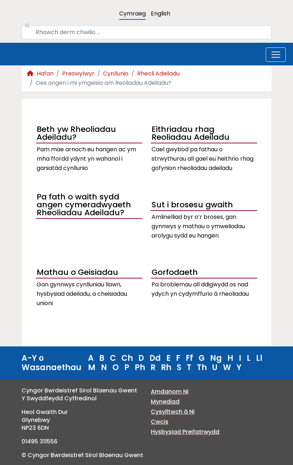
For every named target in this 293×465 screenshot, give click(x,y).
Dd (155, 358)
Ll (259, 358)
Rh (166, 367)
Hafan (40, 73)
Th (202, 367)
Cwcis (159, 422)
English (160, 13)
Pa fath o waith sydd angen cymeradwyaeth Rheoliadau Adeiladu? (84, 205)
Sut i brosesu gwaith (192, 204)
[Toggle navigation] (276, 54)
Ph (140, 367)
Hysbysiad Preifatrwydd (185, 432)
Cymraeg (132, 13)
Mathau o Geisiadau (77, 272)
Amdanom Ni (170, 391)
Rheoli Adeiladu (158, 73)
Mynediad (165, 401)
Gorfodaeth (175, 272)
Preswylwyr (78, 73)
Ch (127, 358)
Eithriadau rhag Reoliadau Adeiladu (190, 134)
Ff (189, 358)
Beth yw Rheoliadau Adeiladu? (76, 134)
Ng (216, 358)
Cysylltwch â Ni (173, 412)
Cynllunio (116, 73)
